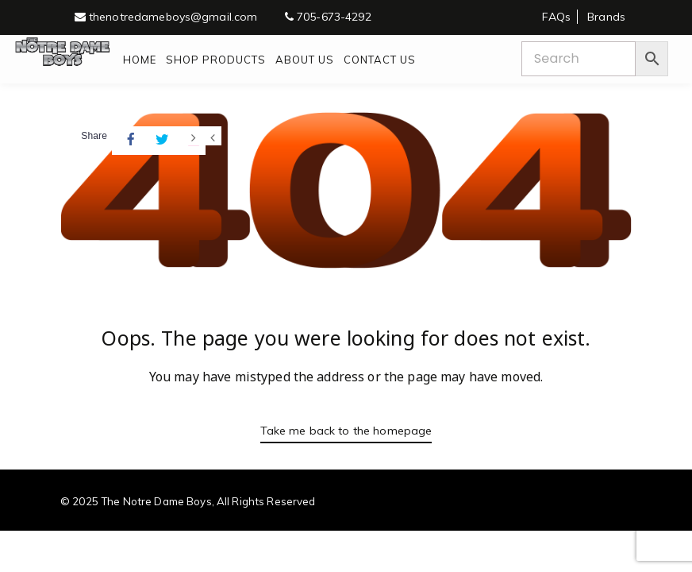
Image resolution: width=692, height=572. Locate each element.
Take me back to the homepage (346, 430)
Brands (606, 17)
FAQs (556, 17)
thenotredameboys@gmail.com (166, 17)
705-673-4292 (328, 17)
